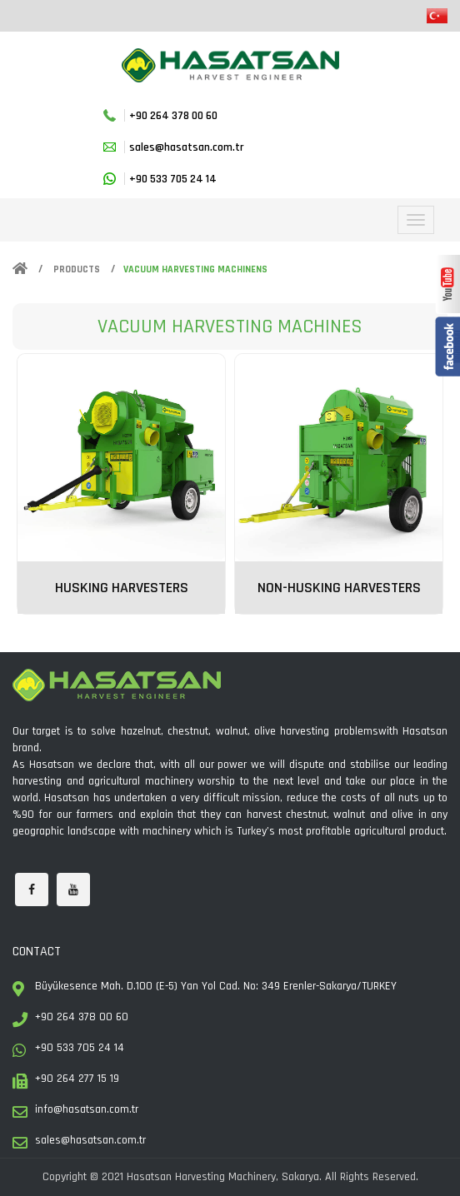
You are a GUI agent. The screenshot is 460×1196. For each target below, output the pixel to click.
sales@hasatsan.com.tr (186, 147)
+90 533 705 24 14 (173, 179)
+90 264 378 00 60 (173, 115)
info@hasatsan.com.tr (86, 1109)
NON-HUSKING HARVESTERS (339, 587)
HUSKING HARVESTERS (121, 587)
